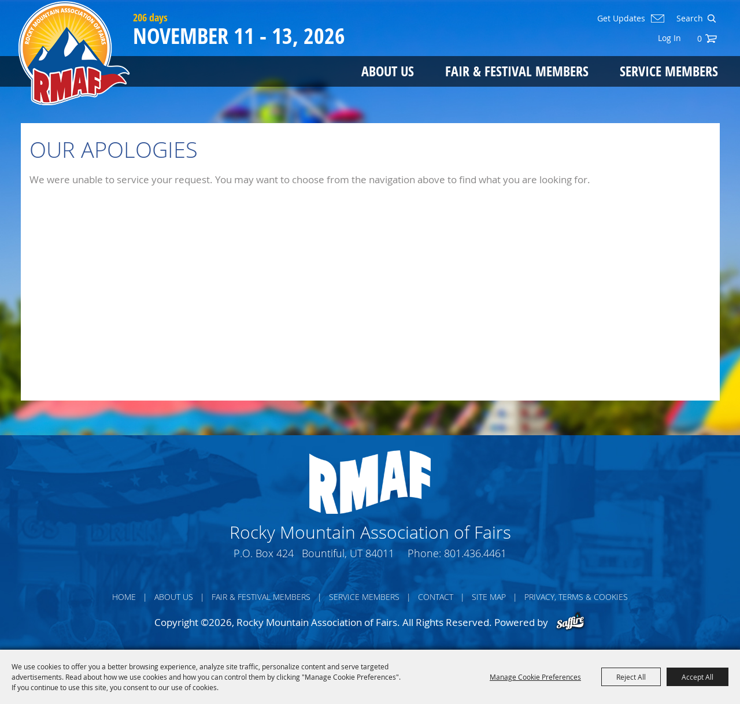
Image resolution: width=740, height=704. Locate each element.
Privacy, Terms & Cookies (576, 596)
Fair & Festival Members (517, 70)
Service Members (669, 70)
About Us (387, 70)
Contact (435, 596)
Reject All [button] (631, 676)
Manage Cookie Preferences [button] (535, 676)
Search (711, 18)
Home (124, 596)
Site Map (489, 596)
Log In (669, 37)
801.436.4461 (475, 553)
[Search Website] (688, 18)
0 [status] (699, 38)
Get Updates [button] (621, 18)
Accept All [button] (697, 676)
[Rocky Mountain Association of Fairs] (74, 53)
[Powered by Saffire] (570, 622)
